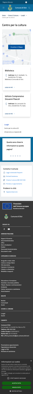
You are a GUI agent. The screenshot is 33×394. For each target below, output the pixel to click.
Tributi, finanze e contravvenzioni (11, 285)
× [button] (31, 361)
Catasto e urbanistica (7, 269)
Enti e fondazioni (6, 245)
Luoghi (23, 15)
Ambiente (4, 287)
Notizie (3, 301)
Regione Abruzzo (8, 2)
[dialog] (16, 376)
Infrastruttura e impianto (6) (12, 132)
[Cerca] (29, 8)
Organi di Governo (6, 238)
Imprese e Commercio (7, 267)
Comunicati (4, 303)
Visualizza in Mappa (16, 47)
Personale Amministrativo (9, 249)
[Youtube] (9, 229)
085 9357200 (11, 329)
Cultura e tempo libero (8, 263)
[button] (16, 391)
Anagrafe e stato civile (8, 261)
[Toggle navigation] (3, 8)
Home (4, 15)
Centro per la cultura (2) (11, 128)
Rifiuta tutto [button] (16, 387)
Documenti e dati (6, 251)
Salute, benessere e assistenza (10, 289)
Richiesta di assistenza (8, 351)
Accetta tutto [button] (16, 383)
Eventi (3, 316)
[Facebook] (4, 229)
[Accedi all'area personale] (26, 2)
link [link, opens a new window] (7, 375)
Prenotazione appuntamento (10, 345)
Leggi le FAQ (5, 349)
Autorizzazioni (5, 291)
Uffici (2, 243)
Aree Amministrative (7, 241)
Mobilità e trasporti (7, 271)
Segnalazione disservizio (8, 347)
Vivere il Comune (13, 15)
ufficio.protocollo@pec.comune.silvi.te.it (16, 336)
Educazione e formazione (8, 281)
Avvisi (3, 305)
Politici (3, 247)
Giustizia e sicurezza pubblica (10, 283)
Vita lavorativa (5, 265)
